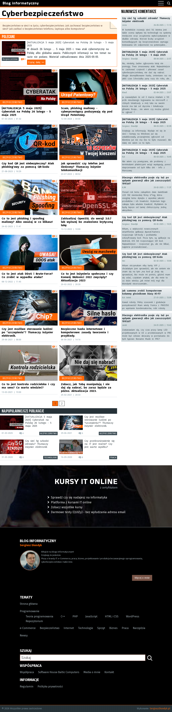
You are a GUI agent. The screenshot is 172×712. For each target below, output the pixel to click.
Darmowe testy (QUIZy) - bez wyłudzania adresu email (88, 512)
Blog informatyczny (21, 3)
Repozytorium (34, 621)
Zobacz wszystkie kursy (66, 507)
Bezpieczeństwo (10, 59)
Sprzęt (101, 628)
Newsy (24, 635)
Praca (113, 457)
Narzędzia (139, 628)
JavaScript (91, 616)
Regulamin (26, 686)
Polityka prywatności (50, 686)
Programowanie (29, 611)
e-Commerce (28, 628)
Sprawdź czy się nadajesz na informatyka (79, 497)
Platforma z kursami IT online (71, 502)
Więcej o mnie (142, 577)
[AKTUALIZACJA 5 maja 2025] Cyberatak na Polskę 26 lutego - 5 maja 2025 (70, 44)
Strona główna (29, 604)
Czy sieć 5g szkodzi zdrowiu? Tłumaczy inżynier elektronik (37, 444)
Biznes (113, 628)
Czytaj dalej (36, 62)
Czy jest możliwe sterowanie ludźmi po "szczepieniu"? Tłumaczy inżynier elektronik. (98, 421)
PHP (75, 616)
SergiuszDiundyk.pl (160, 708)
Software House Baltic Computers (58, 672)
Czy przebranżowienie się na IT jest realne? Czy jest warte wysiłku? (99, 444)
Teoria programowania (39, 616)
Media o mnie (91, 672)
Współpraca (27, 672)
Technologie (50, 457)
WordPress (132, 616)
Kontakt (109, 672)
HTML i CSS (111, 616)
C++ (63, 616)
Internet (69, 628)
